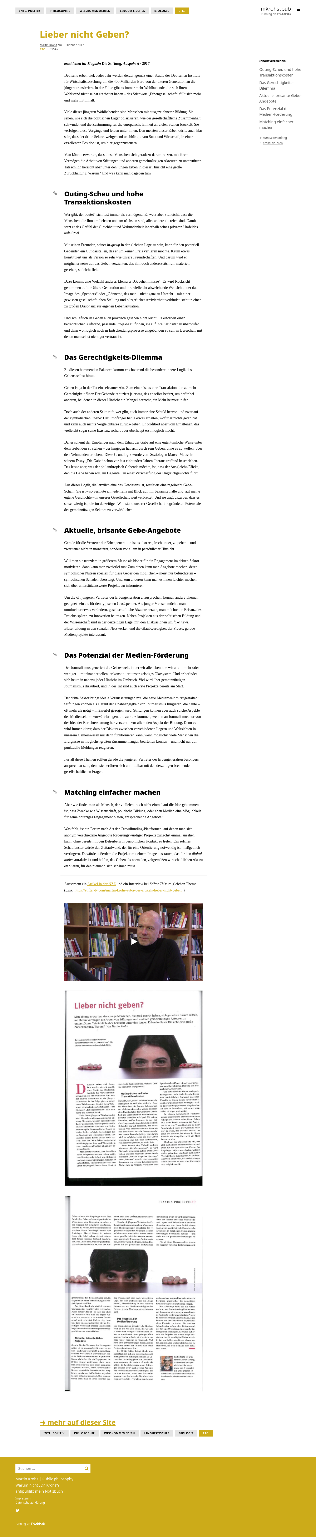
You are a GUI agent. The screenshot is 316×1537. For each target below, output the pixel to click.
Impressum (22, 1498)
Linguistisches (132, 11)
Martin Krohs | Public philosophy (44, 1478)
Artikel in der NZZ (101, 884)
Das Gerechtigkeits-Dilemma (276, 85)
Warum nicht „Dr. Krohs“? (37, 1485)
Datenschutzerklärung (30, 1502)
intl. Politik (29, 11)
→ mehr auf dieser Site (78, 1422)
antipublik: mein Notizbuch (39, 1491)
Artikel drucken (273, 143)
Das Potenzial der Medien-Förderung (275, 111)
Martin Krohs (48, 45)
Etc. (181, 11)
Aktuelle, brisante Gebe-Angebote (280, 98)
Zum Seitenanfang (275, 138)
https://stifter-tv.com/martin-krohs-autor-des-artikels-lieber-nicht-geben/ (129, 890)
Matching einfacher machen (276, 124)
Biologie (161, 11)
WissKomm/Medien (95, 11)
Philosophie (60, 11)
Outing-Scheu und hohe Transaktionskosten (280, 72)
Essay (54, 49)
